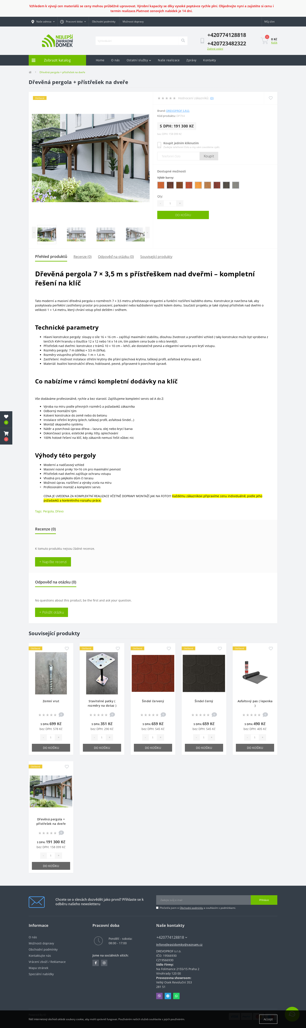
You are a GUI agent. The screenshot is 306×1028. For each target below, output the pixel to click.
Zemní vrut (51, 701)
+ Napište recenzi (53, 561)
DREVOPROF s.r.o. (178, 111)
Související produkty (156, 256)
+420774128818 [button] (171, 937)
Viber (159, 995)
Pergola (48, 511)
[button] (6, 436)
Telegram (167, 995)
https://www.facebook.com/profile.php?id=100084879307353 (96, 962)
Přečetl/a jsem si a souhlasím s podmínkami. (198, 908)
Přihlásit (264, 900)
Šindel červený (153, 701)
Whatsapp (176, 995)
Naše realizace (169, 60)
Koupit (209, 156)
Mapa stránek (38, 968)
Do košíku (183, 215)
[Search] (182, 40)
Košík (274, 42)
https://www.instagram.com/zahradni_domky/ (104, 962)
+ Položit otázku (51, 612)
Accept (268, 1019)
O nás (115, 60)
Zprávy (191, 60)
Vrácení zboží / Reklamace (47, 962)
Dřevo (59, 511)
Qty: (160, 196)
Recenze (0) (83, 256)
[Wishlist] (270, 98)
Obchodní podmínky (103, 21)
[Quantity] (170, 203)
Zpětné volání (215, 48)
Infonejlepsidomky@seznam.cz (179, 945)
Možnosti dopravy (133, 21)
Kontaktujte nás (40, 956)
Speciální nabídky (41, 974)
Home (100, 60)
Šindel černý (204, 701)
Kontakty (209, 60)
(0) (212, 98)
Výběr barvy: (165, 177)
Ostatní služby (139, 60)
